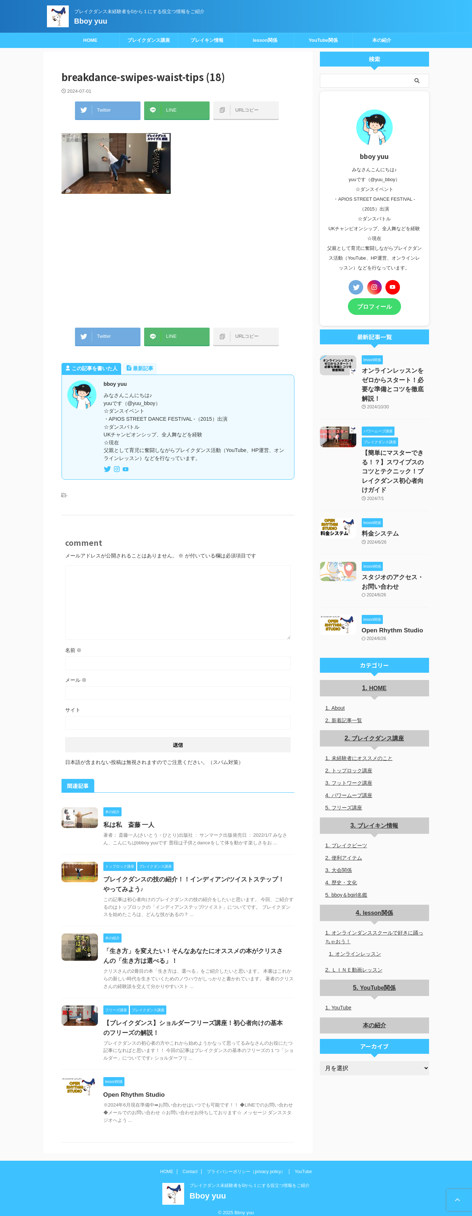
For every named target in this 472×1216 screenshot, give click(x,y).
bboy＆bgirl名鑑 (350, 862)
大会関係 (342, 837)
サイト (72, 702)
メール (76, 673)
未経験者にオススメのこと (362, 726)
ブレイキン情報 (206, 40)
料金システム (377, 506)
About (338, 676)
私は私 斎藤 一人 (127, 818)
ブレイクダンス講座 (148, 40)
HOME (90, 40)
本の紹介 (381, 40)
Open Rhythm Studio (132, 1087)
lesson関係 (265, 40)
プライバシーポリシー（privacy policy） (246, 1164)
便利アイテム (347, 825)
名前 (73, 643)
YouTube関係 (323, 40)
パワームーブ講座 (352, 763)
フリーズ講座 (347, 775)
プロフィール (374, 306)
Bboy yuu (90, 21)
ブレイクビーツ (349, 813)
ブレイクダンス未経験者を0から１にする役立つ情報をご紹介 (250, 1178)
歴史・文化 (344, 850)
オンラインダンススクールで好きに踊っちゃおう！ (374, 904)
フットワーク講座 (352, 750)
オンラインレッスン (358, 921)
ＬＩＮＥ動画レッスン (357, 937)
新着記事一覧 (347, 688)
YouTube (342, 974)
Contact (190, 1164)
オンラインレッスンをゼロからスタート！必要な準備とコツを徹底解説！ (395, 377)
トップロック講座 (352, 738)
